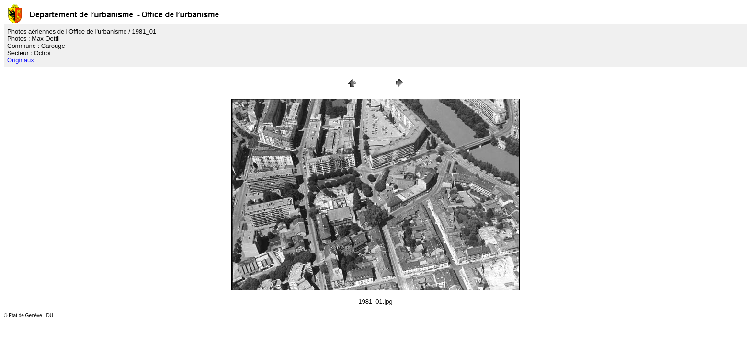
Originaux (20, 60)
